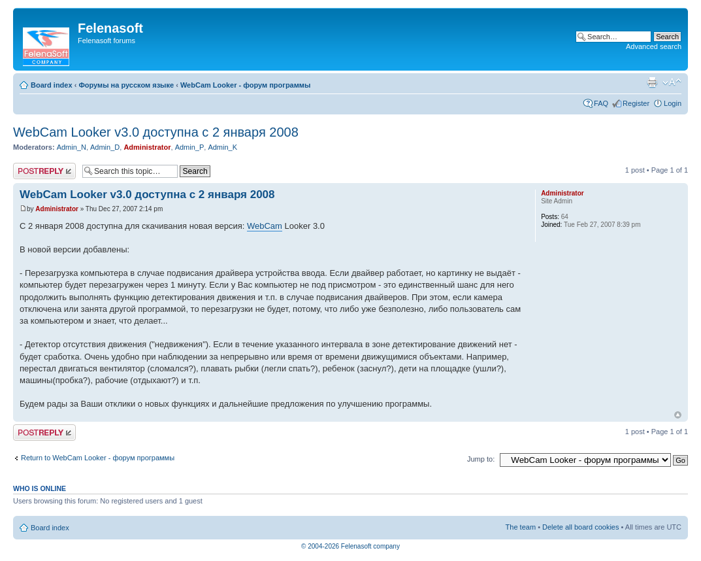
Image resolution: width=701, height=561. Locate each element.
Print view (652, 82)
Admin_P (189, 147)
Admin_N (71, 147)
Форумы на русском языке (126, 85)
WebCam (264, 226)
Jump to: (481, 459)
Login (672, 103)
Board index (52, 85)
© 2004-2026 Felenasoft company (350, 546)
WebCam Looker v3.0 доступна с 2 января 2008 (156, 132)
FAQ (601, 103)
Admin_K (222, 147)
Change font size (671, 82)
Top (677, 414)
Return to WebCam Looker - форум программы (97, 458)
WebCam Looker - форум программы (245, 85)
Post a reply (44, 171)
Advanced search (653, 46)
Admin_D (105, 147)
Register (636, 103)
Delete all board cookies (580, 527)
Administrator (147, 147)
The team (521, 527)
